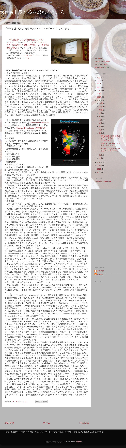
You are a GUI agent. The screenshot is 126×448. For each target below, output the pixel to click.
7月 (100, 120)
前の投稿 (84, 422)
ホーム (46, 422)
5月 (100, 126)
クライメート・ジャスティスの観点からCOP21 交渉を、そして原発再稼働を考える (27, 45)
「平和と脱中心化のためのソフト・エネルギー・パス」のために (109, 138)
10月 (101, 110)
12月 (101, 103)
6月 (100, 123)
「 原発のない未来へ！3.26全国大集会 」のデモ (109, 144)
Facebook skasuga (101, 67)
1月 (100, 158)
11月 (101, 107)
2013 (99, 166)
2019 (99, 90)
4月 (100, 130)
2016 (99, 100)
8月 (100, 117)
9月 (100, 113)
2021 (99, 84)
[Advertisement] (46, 414)
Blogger (78, 442)
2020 (99, 87)
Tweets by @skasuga (102, 181)
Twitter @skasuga (101, 64)
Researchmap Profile (102, 61)
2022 (99, 81)
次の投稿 (9, 422)
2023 (99, 77)
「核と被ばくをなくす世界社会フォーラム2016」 (109, 150)
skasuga (100, 274)
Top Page (98, 58)
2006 (99, 172)
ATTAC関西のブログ (32, 55)
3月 (100, 133)
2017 (99, 97)
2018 (99, 94)
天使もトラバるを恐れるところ (32, 12)
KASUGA (100, 271)
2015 (99, 162)
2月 (100, 155)
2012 (99, 169)
